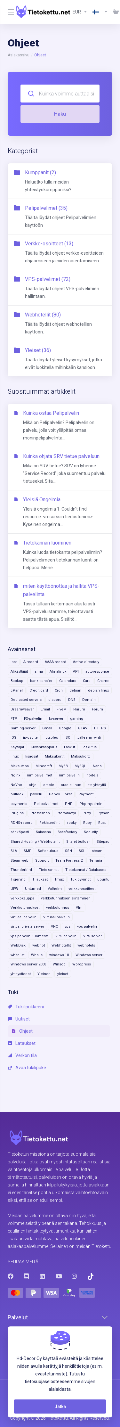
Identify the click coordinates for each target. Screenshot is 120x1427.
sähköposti (20, 832)
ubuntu (103, 879)
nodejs (92, 775)
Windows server (89, 955)
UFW (14, 889)
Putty (87, 813)
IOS (13, 737)
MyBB (63, 766)
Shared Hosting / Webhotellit (35, 842)
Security (91, 832)
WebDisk (18, 945)
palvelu (36, 794)
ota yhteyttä (96, 785)
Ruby (87, 823)
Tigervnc (18, 879)
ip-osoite (30, 737)
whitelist (17, 955)
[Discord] (27, 1276)
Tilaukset (40, 879)
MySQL (80, 766)
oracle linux (71, 785)
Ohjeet (22, 1031)
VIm (79, 908)
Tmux (59, 879)
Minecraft (44, 766)
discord (54, 700)
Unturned (33, 889)
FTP (14, 719)
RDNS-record (22, 823)
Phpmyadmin (90, 804)
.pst (14, 662)
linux (15, 756)
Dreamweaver (22, 709)
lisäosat (31, 756)
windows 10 (59, 955)
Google (65, 728)
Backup (17, 681)
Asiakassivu (18, 55)
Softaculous (48, 851)
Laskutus (89, 747)
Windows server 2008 (28, 964)
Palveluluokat (60, 794)
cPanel (17, 690)
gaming (76, 719)
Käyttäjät (17, 747)
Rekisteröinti (49, 823)
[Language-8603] (100, 12)
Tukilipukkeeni (26, 1006)
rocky (71, 823)
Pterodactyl (66, 813)
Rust (102, 823)
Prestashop (40, 813)
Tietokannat (49, 870)
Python (103, 813)
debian (75, 690)
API (76, 671)
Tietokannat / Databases (85, 870)
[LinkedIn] (43, 1276)
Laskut (69, 747)
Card (87, 681)
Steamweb (19, 860)
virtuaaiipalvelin (23, 917)
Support (42, 860)
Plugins (17, 813)
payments (19, 804)
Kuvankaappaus (44, 747)
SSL (82, 851)
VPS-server (92, 936)
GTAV (82, 728)
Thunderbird (21, 870)
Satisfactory (67, 832)
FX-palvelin (33, 719)
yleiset (62, 974)
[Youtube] (59, 1276)
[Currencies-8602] (80, 12)
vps (67, 926)
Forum (97, 709)
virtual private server (27, 926)
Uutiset (19, 1018)
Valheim (55, 889)
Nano (97, 766)
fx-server (56, 719)
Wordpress (81, 964)
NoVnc (16, 785)
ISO (67, 737)
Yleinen (44, 974)
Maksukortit (54, 756)
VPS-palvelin (65, 936)
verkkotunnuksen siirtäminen (66, 898)
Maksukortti (81, 756)
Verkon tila (22, 1055)
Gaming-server (23, 728)
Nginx (15, 775)
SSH (68, 851)
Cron (59, 690)
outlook (17, 794)
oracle (48, 785)
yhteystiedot (21, 974)
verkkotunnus (57, 908)
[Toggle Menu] (8, 11)
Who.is (37, 955)
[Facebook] (11, 1276)
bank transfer (41, 681)
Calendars (67, 681)
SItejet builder (78, 842)
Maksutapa (20, 766)
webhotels (86, 945)
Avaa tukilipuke (27, 1067)
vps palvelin (87, 926)
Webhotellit (61, 945)
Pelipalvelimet (46, 804)
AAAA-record (55, 662)
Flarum (79, 709)
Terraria (95, 860)
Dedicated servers (26, 700)
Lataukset (22, 1043)
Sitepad (103, 842)
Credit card (38, 690)
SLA (14, 851)
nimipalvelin (69, 775)
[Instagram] (75, 1276)
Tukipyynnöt (80, 879)
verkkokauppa (22, 898)
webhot (38, 945)
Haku (60, 114)
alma (39, 671)
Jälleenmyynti (89, 737)
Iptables (51, 737)
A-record (30, 662)
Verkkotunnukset (25, 908)
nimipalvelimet (39, 775)
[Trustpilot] (91, 1277)
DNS (72, 700)
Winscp (59, 964)
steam (97, 851)
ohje (32, 785)
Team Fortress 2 (69, 860)
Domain (89, 700)
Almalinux (58, 671)
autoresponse (97, 671)
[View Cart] (114, 12)
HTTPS (100, 728)
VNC (54, 926)
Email (45, 709)
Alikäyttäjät (19, 671)
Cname (103, 681)
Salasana (43, 832)
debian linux (98, 690)
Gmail (47, 728)
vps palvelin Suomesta (30, 936)
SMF (27, 851)
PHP (69, 804)
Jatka (60, 1406)
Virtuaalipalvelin (56, 917)
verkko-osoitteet (81, 889)
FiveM (62, 709)
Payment (85, 794)
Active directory (86, 662)
